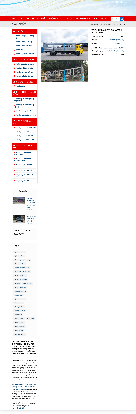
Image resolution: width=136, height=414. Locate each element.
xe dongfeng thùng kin (22, 267)
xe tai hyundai (19, 299)
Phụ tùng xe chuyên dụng (23, 165)
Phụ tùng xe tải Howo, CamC (23, 176)
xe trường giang (20, 291)
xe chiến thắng (20, 310)
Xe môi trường (23, 82)
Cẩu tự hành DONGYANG (25, 128)
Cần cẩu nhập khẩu (22, 122)
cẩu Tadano (19, 330)
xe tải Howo (27, 283)
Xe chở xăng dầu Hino (23, 111)
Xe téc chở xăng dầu (24, 93)
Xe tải (18, 31)
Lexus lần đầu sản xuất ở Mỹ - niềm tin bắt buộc (31, 219)
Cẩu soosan (19, 318)
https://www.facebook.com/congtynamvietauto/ (107, 2)
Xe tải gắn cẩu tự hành (24, 64)
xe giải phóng (19, 307)
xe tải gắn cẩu (17, 387)
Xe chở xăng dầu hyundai (25, 115)
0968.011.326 (19, 408)
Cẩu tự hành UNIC (22, 132)
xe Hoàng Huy (20, 263)
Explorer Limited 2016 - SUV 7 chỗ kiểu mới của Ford (31, 202)
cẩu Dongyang (20, 326)
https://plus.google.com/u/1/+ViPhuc (112, 2)
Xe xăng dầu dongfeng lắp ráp (24, 106)
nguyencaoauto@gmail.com (121, 2)
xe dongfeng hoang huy (22, 260)
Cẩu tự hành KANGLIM (24, 140)
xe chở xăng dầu (21, 389)
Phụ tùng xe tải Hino (23, 181)
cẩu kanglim (19, 322)
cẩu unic (30, 318)
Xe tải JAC (19, 50)
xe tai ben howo (20, 287)
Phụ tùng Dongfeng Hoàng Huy (22, 153)
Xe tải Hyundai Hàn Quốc (25, 54)
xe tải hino (18, 295)
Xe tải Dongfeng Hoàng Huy (113, 24)
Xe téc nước (19, 86)
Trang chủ (94, 24)
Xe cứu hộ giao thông (23, 76)
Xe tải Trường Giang (23, 42)
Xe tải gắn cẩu (20, 252)
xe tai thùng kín (20, 275)
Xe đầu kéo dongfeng (23, 72)
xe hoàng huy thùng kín (22, 271)
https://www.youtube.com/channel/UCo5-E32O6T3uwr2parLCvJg (116, 2)
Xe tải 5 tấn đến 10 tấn (117, 43)
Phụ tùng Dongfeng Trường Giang (22, 159)
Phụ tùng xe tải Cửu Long (25, 170)
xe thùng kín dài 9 (21, 279)
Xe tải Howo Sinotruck (23, 46)
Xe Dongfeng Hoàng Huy (116, 51)
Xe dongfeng (19, 256)
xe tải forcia (19, 303)
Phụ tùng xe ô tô (23, 146)
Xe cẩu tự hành (30, 384)
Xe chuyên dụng (24, 60)
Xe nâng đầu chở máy (23, 68)
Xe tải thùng (120, 47)
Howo (17, 283)
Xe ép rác (26, 387)
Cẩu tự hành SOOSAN (23, 136)
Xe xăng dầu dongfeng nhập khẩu (24, 100)
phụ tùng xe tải (20, 334)
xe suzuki (18, 314)
